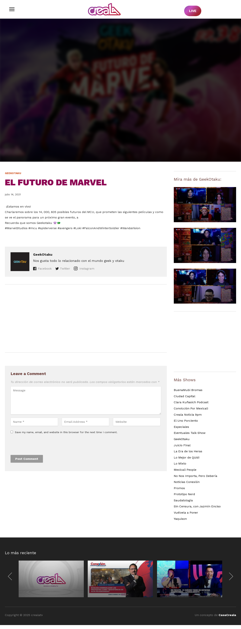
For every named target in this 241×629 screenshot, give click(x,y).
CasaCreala (227, 615)
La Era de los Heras (188, 451)
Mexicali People (185, 469)
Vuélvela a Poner (186, 512)
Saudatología (183, 500)
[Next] (230, 576)
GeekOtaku (13, 173)
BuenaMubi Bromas (188, 390)
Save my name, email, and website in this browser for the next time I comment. (66, 432)
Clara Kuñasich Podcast (191, 402)
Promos (179, 488)
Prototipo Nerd (184, 494)
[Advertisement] (86, 318)
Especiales (181, 427)
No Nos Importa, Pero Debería (195, 476)
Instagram (86, 268)
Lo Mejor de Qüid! (186, 457)
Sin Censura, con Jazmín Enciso (197, 506)
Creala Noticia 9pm (188, 414)
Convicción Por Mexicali (191, 408)
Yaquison (180, 519)
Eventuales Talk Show (189, 433)
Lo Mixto (180, 463)
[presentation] (39, 445)
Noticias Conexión (187, 482)
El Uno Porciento (186, 420)
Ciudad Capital (184, 396)
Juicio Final (182, 445)
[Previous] (11, 576)
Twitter (65, 268)
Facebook (45, 268)
